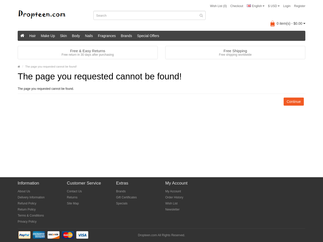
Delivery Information (31, 197)
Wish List (171, 203)
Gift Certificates (126, 197)
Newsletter (172, 209)
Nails (89, 36)
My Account (173, 191)
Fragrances (107, 36)
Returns (72, 197)
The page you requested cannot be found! (51, 66)
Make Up (48, 36)
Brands (126, 36)
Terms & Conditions (31, 215)
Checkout (236, 6)
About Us (24, 191)
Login (286, 6)
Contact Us (74, 191)
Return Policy (27, 209)
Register (299, 6)
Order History (174, 197)
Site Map (73, 203)
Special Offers (148, 36)
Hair (32, 36)
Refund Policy (27, 203)
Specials (121, 203)
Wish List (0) (218, 6)
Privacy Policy (27, 221)
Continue (294, 102)
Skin (63, 36)
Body (76, 36)
